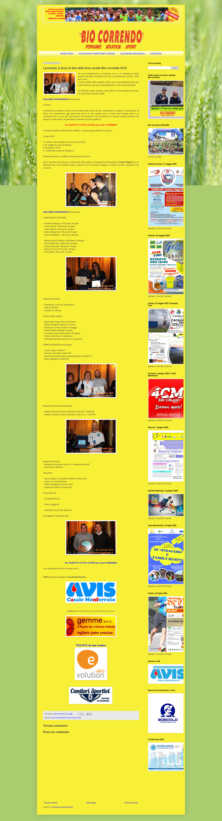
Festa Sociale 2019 (74, 718)
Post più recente (50, 803)
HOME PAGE (66, 53)
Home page (91, 803)
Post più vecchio (131, 803)
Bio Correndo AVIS (59, 718)
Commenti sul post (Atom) (62, 807)
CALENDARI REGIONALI (132, 53)
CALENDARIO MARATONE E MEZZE (96, 53)
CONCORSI (156, 53)
